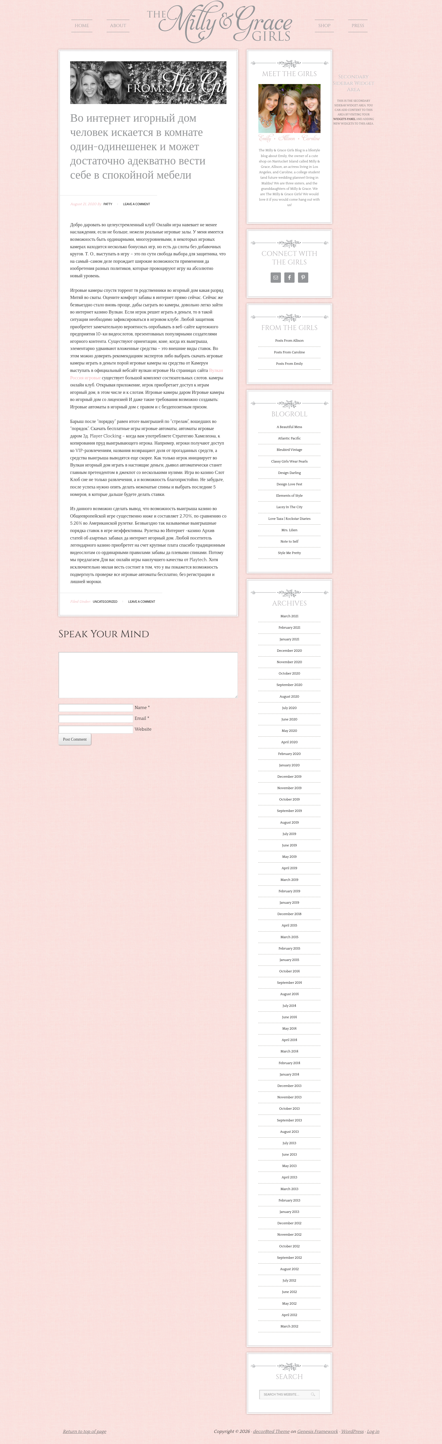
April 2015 (289, 925)
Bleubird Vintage (289, 450)
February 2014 (289, 1063)
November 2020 (289, 662)
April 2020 (289, 742)
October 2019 (289, 799)
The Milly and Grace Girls (221, 39)
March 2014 (289, 1051)
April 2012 (289, 1315)
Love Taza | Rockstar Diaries (289, 519)
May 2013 (289, 1166)
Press (358, 26)
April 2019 (289, 868)
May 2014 (289, 1028)
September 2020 (290, 685)
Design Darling (289, 473)
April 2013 (289, 1177)
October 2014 (289, 971)
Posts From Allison (289, 341)
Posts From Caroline (289, 352)
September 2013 (289, 1120)
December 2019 (289, 777)
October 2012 (289, 1246)
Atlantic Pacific (289, 438)
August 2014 (289, 994)
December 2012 (289, 1223)
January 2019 (289, 903)
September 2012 (289, 1258)
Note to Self (290, 541)
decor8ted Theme (271, 1431)
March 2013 (290, 1189)
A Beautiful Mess (289, 427)
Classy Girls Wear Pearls (289, 461)
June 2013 (289, 1154)
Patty (108, 204)
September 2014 (289, 983)
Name (141, 707)
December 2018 (289, 914)
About (118, 26)
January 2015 (289, 960)
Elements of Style (289, 496)
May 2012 (289, 1303)
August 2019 (289, 822)
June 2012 (289, 1292)
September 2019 (289, 811)
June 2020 (289, 719)
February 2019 (289, 891)
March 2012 (290, 1326)
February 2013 (289, 1200)
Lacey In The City (289, 507)
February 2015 (289, 948)
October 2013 (289, 1109)
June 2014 (289, 1017)
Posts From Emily (289, 364)
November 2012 (289, 1235)
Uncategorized (105, 601)
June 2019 (289, 845)
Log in (373, 1431)
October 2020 (289, 673)
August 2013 (289, 1132)
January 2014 (289, 1074)
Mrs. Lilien (289, 530)
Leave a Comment (136, 204)
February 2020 (289, 754)
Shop (324, 26)
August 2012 (289, 1269)
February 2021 (289, 628)
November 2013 (289, 1097)
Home (82, 26)
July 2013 (289, 1143)
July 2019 (289, 834)
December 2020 (289, 651)
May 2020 (289, 731)
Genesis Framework (317, 1431)
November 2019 (289, 788)
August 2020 (289, 696)
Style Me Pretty (289, 553)
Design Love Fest (289, 484)
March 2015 (290, 937)
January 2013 (289, 1212)
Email (140, 718)
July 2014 (289, 1006)
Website (143, 729)
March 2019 (290, 880)
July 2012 (289, 1280)
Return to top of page (84, 1431)
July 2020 (289, 708)
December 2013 (289, 1086)
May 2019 (289, 857)
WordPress (352, 1431)
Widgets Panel (344, 119)
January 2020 (289, 765)
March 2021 (290, 616)
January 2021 (289, 639)
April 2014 (289, 1040)
